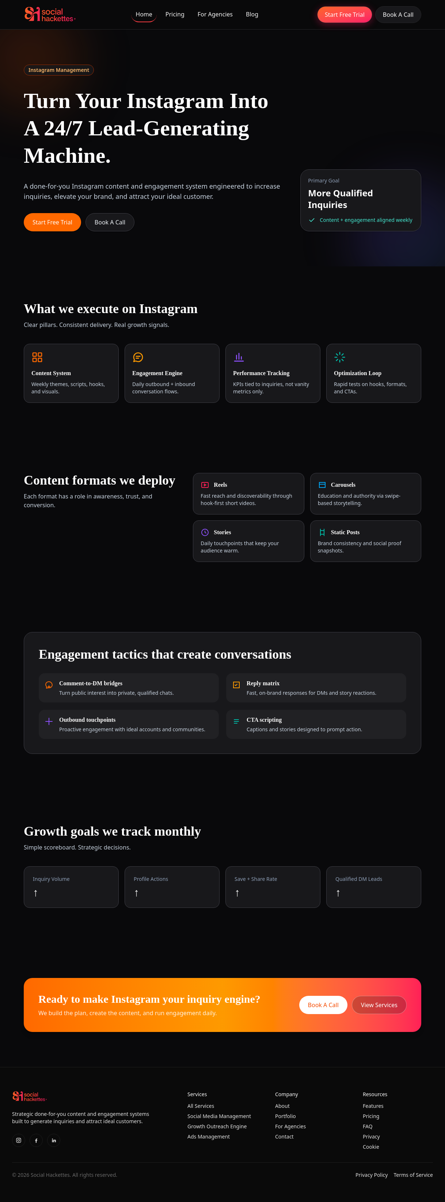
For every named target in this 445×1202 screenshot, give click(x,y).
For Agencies (215, 14)
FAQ (368, 1126)
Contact (284, 1136)
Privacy (371, 1136)
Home (144, 14)
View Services (379, 1005)
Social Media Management (219, 1116)
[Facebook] (36, 1140)
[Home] (50, 14)
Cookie (371, 1146)
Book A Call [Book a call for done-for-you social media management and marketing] (398, 15)
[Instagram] (18, 1140)
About (282, 1105)
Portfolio (285, 1116)
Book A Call (110, 222)
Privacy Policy (371, 1174)
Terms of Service (413, 1174)
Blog (252, 14)
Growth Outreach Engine (217, 1126)
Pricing (175, 14)
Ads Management (208, 1136)
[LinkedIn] (53, 1140)
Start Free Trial (345, 15)
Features (373, 1105)
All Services (200, 1105)
